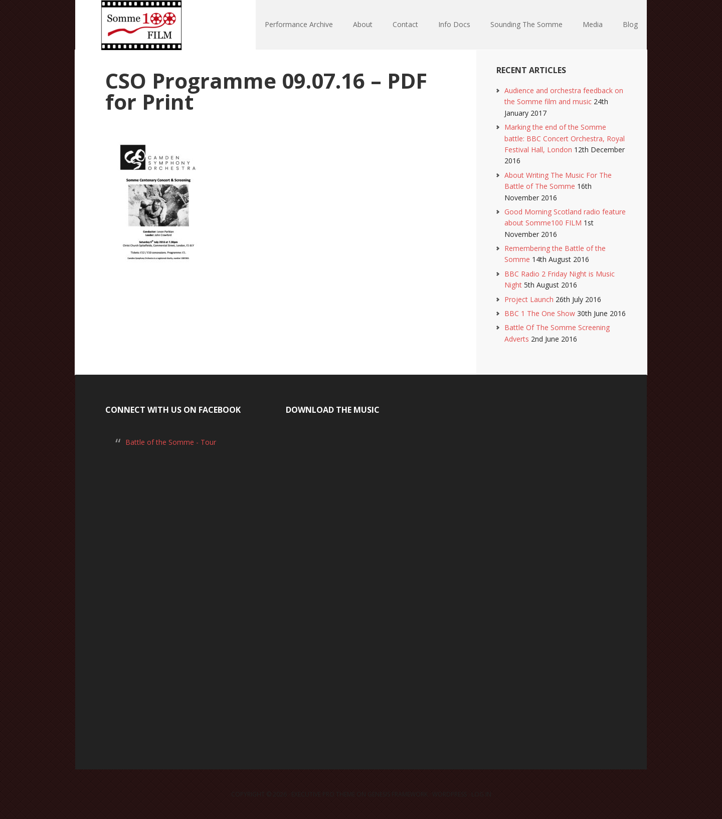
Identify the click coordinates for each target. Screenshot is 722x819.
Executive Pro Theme (323, 794)
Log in (481, 794)
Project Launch (529, 299)
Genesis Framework (398, 794)
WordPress (449, 794)
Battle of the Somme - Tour (170, 442)
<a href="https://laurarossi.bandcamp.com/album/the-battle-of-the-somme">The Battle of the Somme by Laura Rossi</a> (361, 580)
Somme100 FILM (140, 25)
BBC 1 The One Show (539, 313)
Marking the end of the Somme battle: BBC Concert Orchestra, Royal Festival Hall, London (564, 138)
